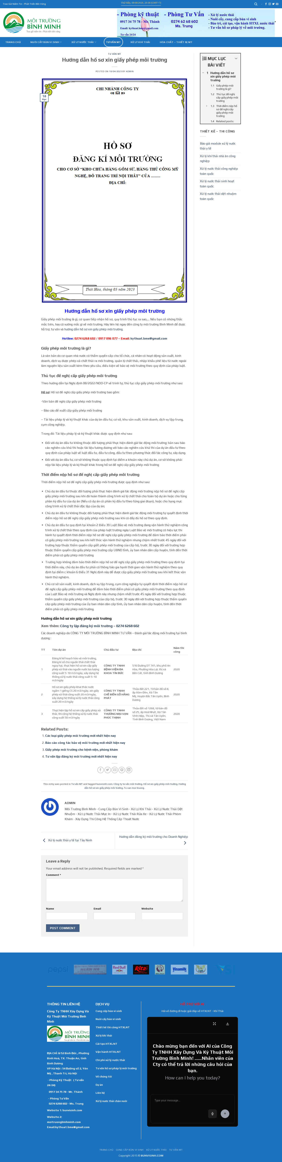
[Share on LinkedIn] (129, 770)
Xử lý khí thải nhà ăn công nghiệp (217, 158)
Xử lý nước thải (83, 42)
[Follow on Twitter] (273, 4)
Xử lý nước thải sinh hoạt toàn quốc (217, 183)
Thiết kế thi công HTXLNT (113, 1027)
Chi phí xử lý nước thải (110, 1060)
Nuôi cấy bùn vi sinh (46, 42)
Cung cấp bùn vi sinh (109, 1011)
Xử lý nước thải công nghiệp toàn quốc (219, 171)
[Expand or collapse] (236, 58)
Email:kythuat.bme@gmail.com (68, 1127)
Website (147, 908)
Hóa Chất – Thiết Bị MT (176, 42)
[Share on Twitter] (107, 770)
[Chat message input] (192, 1101)
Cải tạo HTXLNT (106, 1043)
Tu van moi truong (134, 787)
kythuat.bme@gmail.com (148, 338)
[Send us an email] (277, 4)
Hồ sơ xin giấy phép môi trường (160, 783)
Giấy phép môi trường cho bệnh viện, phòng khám (81, 749)
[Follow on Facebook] (266, 4)
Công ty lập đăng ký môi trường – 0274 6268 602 (99, 626)
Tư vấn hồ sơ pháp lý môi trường (116, 1068)
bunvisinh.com (104, 783)
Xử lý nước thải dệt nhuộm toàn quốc (218, 196)
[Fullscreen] (214, 1023)
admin (130, 71)
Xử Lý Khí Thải (140, 42)
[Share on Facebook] (100, 770)
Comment (53, 874)
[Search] (256, 4)
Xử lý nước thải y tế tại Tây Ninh (66, 840)
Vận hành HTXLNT (108, 1051)
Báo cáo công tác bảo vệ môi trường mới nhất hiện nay (85, 743)
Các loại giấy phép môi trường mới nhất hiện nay (80, 736)
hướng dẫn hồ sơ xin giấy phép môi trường (93, 329)
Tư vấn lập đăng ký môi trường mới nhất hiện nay (81, 756)
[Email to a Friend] (114, 770)
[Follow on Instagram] (269, 4)
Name (50, 908)
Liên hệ (100, 1092)
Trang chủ (13, 42)
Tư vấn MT (113, 42)
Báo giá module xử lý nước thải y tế (218, 146)
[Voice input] (212, 1113)
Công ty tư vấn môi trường (128, 783)
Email (97, 908)
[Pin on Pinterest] (121, 770)
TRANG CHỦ (106, 1149)
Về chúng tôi (104, 1076)
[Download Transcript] (227, 1023)
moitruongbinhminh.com (64, 1122)
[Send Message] (225, 1113)
